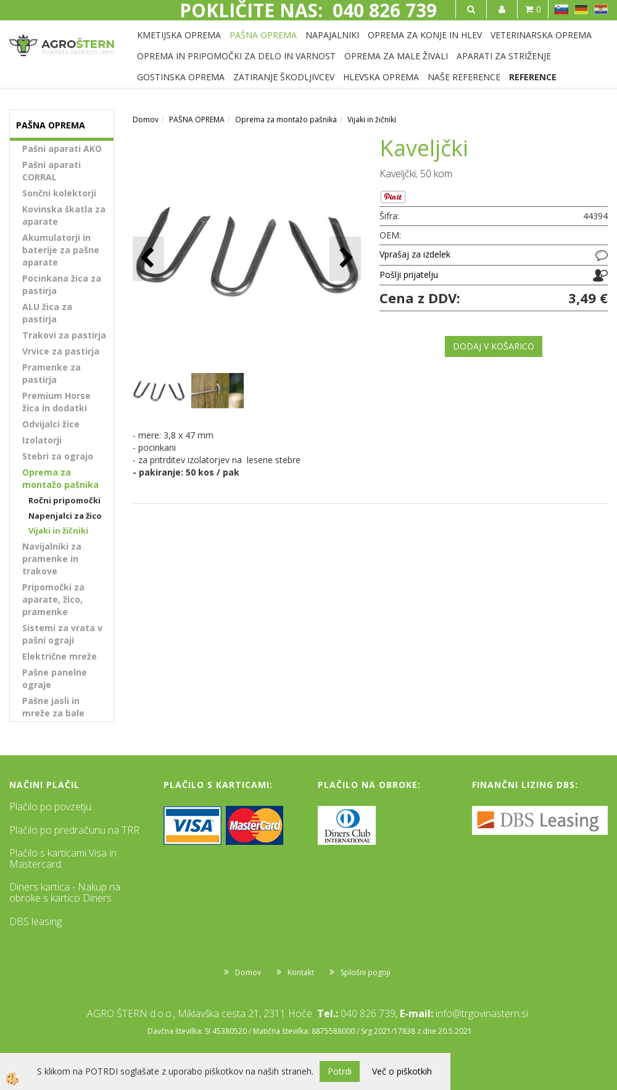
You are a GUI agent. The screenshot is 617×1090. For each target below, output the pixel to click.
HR (601, 9)
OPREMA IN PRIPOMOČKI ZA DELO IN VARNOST (236, 56)
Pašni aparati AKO (62, 148)
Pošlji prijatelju (408, 274)
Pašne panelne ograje (54, 678)
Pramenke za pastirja (51, 373)
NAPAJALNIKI (332, 35)
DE (581, 9)
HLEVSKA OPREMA (381, 77)
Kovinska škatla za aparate (64, 215)
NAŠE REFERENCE (464, 77)
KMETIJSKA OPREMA (179, 35)
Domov (146, 119)
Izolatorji (42, 440)
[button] (345, 258)
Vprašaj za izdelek (414, 254)
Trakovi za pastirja (64, 335)
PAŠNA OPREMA (263, 35)
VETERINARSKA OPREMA (541, 35)
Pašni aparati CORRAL (51, 171)
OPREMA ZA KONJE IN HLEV (425, 35)
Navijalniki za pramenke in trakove (51, 558)
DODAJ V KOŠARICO (493, 346)
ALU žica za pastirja (47, 313)
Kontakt (301, 972)
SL (561, 9)
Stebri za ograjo (57, 456)
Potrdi (340, 1071)
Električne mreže (59, 656)
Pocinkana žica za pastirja (61, 284)
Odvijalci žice (51, 424)
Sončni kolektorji (59, 193)
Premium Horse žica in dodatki (56, 402)
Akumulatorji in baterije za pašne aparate (60, 250)
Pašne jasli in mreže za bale (53, 707)
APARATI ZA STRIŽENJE (504, 56)
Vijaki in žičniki (58, 530)
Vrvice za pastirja (60, 351)
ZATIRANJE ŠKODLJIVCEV (283, 77)
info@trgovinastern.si (482, 1013)
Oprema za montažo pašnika (60, 478)
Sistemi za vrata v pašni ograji (62, 634)
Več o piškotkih (402, 1071)
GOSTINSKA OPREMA (181, 77)
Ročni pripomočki (64, 500)
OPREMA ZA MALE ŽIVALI (396, 56)
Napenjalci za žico (65, 515)
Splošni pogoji (366, 972)
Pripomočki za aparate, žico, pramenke (53, 599)
